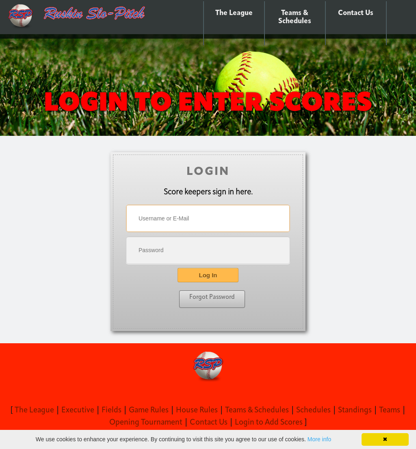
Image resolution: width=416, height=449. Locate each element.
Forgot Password (212, 297)
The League (234, 13)
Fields (111, 410)
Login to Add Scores (269, 422)
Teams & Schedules (294, 17)
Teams (389, 410)
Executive (77, 410)
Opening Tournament (145, 422)
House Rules (197, 410)
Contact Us (355, 13)
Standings (355, 410)
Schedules (313, 410)
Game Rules (149, 410)
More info (319, 439)
